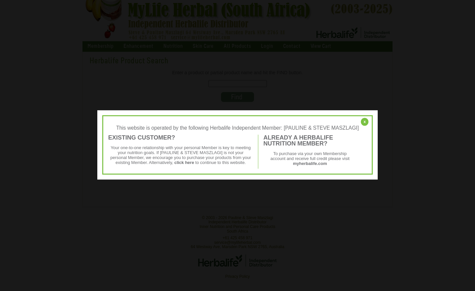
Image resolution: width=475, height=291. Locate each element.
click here (184, 162)
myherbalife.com (310, 163)
